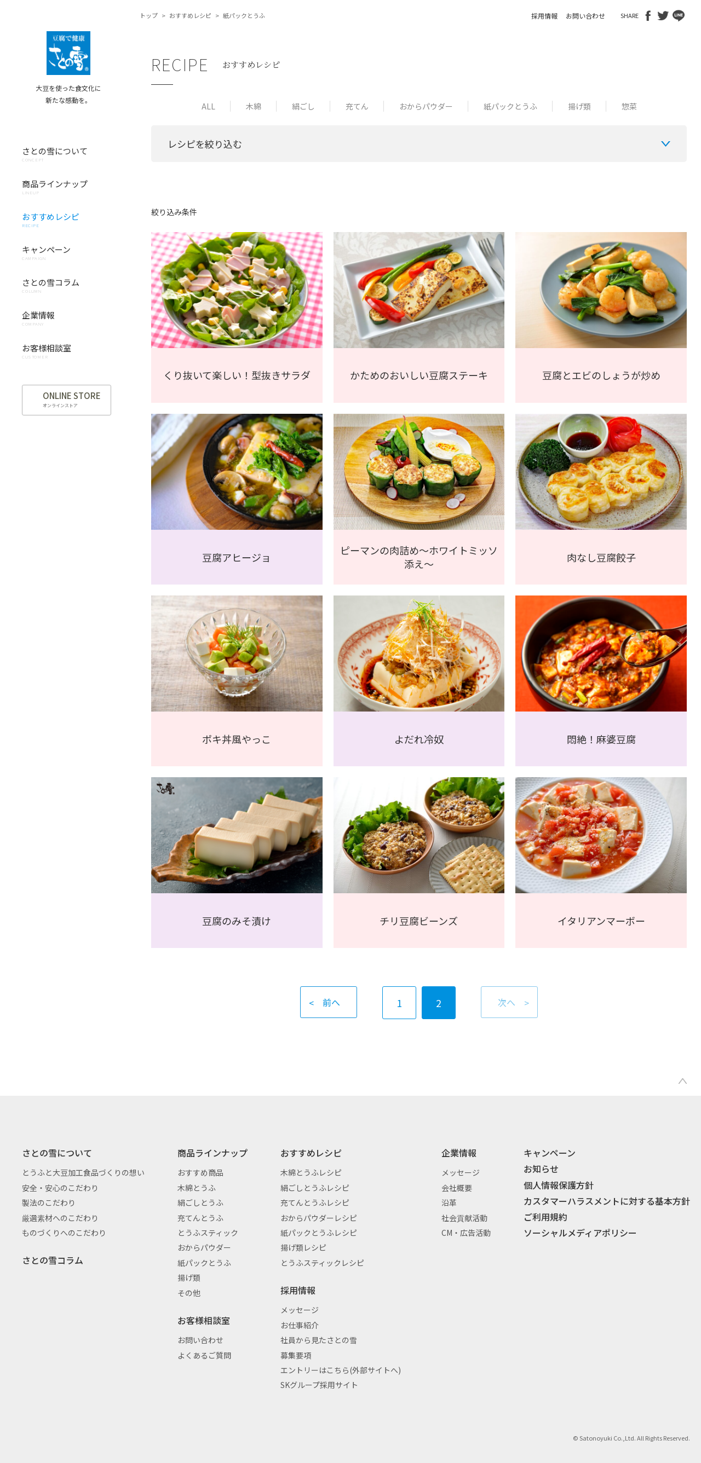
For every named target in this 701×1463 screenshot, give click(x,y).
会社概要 (456, 1187)
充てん (357, 106)
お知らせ (541, 1168)
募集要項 (295, 1355)
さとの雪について (57, 1152)
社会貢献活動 (464, 1217)
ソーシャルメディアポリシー (580, 1232)
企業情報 (458, 1152)
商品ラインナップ (212, 1152)
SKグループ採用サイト (319, 1384)
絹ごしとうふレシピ (314, 1187)
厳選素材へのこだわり (60, 1217)
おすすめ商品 (200, 1172)
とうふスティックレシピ (322, 1262)
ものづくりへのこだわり (64, 1232)
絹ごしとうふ (200, 1202)
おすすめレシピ (190, 15)
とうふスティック (207, 1232)
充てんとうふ (200, 1217)
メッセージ (299, 1309)
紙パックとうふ (510, 106)
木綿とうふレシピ (311, 1172)
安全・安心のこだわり (60, 1187)
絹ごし (303, 106)
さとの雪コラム (52, 1260)
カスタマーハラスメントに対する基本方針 (607, 1200)
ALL (208, 106)
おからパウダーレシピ (318, 1217)
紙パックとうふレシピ (318, 1232)
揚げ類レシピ (303, 1247)
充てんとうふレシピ (314, 1202)
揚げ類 (579, 106)
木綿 (253, 106)
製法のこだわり (49, 1202)
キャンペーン (550, 1152)
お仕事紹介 (299, 1325)
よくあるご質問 (204, 1355)
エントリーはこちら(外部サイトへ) (340, 1369)
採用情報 (544, 15)
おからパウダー (426, 106)
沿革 (449, 1202)
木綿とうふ (196, 1187)
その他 (188, 1292)
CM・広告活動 (466, 1232)
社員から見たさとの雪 (318, 1339)
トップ (149, 15)
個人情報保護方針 (559, 1185)
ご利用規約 (545, 1216)
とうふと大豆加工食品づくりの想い (83, 1172)
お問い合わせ (585, 15)
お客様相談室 (203, 1320)
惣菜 (629, 106)
